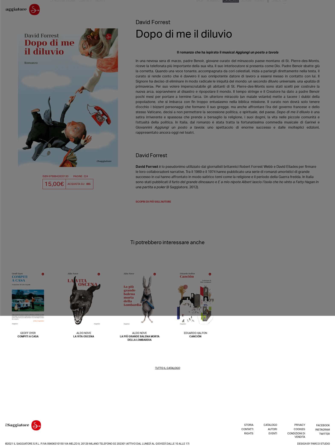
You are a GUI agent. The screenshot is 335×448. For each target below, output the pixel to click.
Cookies (299, 429)
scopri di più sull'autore (153, 203)
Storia (248, 425)
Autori (292, 10)
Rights (105, 10)
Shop (247, 10)
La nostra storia (70, 10)
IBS (88, 184)
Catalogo (277, 10)
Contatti (91, 10)
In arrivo (261, 10)
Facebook (323, 425)
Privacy (299, 425)
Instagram (322, 429)
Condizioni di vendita (296, 435)
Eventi (304, 10)
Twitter (324, 433)
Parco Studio (320, 443)
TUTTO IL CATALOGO (167, 369)
